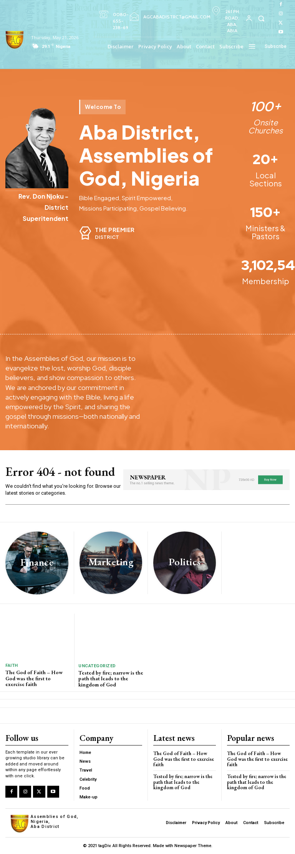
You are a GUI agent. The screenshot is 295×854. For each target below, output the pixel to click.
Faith (11, 665)
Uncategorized (97, 666)
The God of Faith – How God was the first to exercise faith (34, 678)
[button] (261, 18)
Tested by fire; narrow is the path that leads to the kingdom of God (110, 678)
